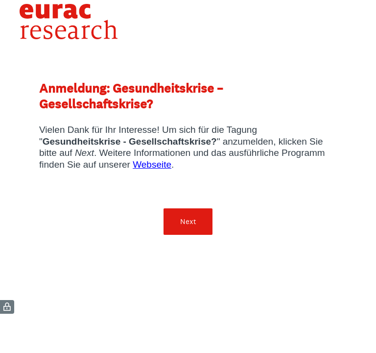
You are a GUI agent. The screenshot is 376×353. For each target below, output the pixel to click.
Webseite (152, 164)
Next (188, 221)
